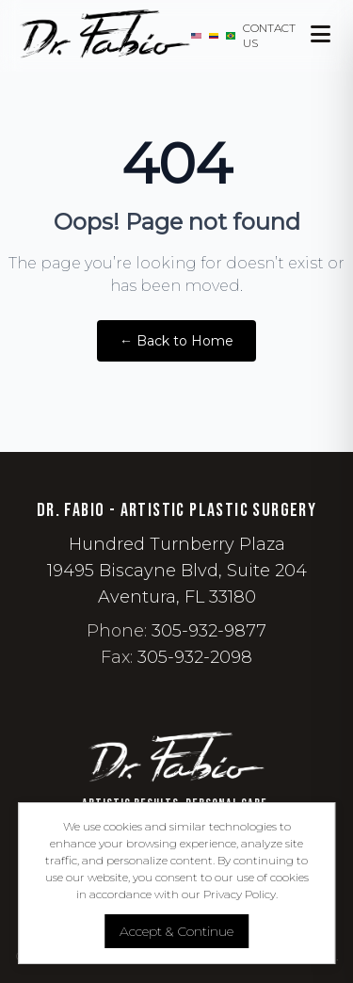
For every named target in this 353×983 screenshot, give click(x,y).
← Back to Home (176, 340)
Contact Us (269, 35)
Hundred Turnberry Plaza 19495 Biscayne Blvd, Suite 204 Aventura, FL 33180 (177, 570)
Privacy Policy (239, 894)
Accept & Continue (176, 931)
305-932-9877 (209, 630)
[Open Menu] (322, 35)
